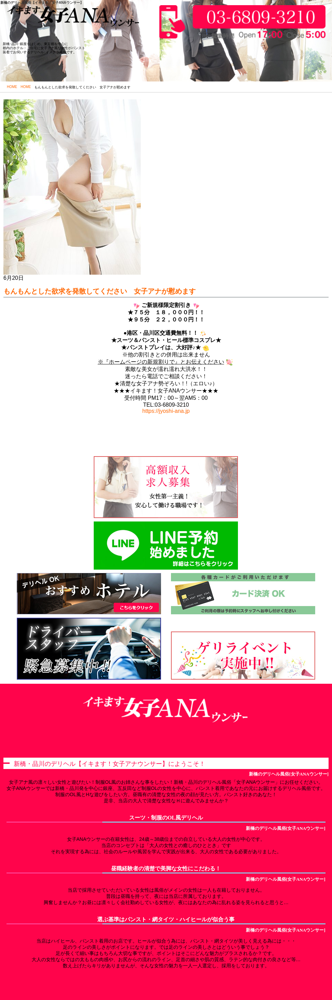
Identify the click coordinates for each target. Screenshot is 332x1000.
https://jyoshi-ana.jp (166, 411)
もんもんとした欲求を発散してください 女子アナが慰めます (99, 291)
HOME (12, 87)
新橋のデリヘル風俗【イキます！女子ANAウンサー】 (41, 2)
